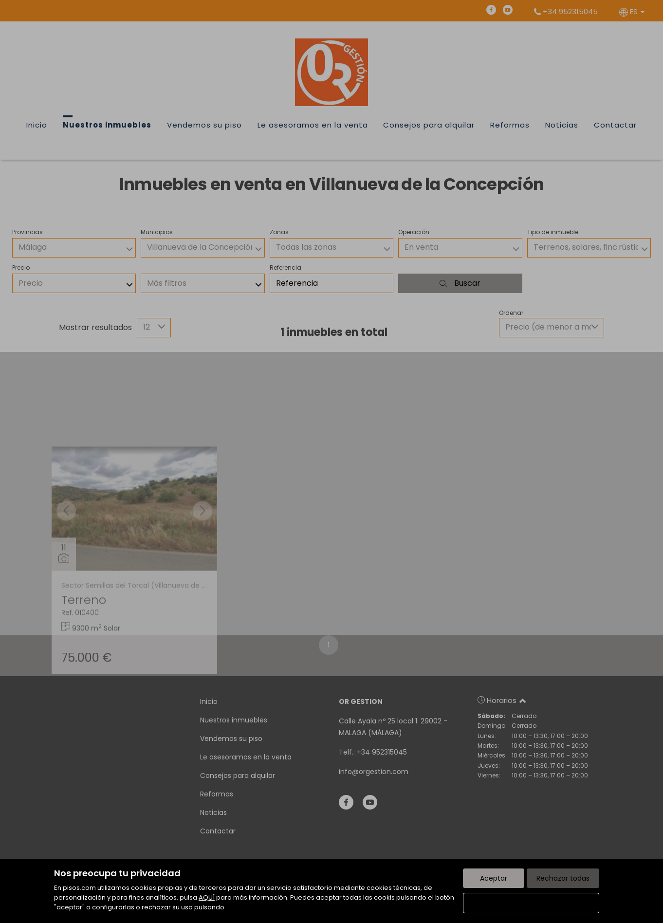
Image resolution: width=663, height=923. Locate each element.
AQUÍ (207, 897)
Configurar (531, 903)
